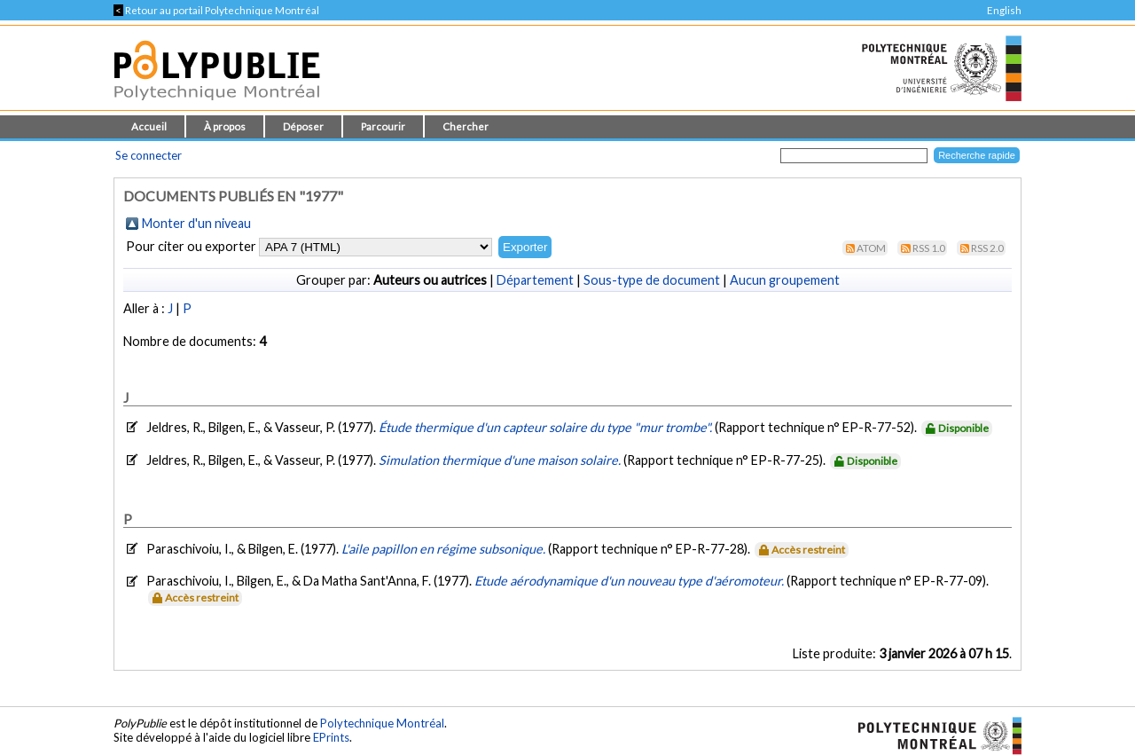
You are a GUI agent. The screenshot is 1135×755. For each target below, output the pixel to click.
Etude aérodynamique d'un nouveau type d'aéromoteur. (630, 580)
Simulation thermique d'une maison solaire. (501, 460)
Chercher (465, 126)
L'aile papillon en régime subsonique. (444, 548)
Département (535, 279)
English (1004, 10)
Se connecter (148, 155)
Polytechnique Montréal (382, 723)
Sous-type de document (651, 279)
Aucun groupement (785, 279)
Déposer (303, 126)
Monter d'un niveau (196, 223)
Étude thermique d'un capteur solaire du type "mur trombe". (547, 427)
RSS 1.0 (928, 248)
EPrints (331, 737)
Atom (871, 248)
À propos (225, 126)
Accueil (149, 126)
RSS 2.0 (987, 248)
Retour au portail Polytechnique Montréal (216, 10)
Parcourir (383, 126)
